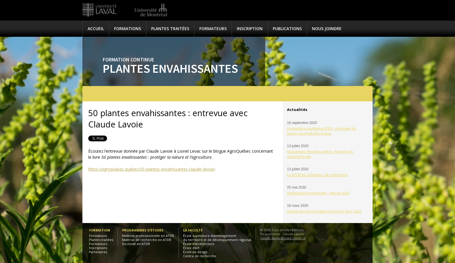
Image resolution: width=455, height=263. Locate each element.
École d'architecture (198, 244)
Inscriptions (98, 248)
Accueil (96, 28)
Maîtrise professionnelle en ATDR (148, 235)
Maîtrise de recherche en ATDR (146, 240)
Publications (287, 28)
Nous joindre (327, 28)
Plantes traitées (170, 28)
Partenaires (98, 252)
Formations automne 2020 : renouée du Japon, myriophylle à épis (321, 131)
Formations (127, 28)
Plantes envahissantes (170, 68)
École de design (195, 252)
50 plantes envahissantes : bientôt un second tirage (320, 154)
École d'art (191, 248)
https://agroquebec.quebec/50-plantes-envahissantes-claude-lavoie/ (151, 169)
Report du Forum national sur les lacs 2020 (324, 211)
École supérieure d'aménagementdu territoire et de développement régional (217, 237)
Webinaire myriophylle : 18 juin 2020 (318, 193)
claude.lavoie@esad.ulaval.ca (283, 238)
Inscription (250, 28)
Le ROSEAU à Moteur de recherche (317, 174)
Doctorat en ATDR (136, 244)
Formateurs (213, 28)
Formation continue (128, 59)
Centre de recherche (199, 256)
